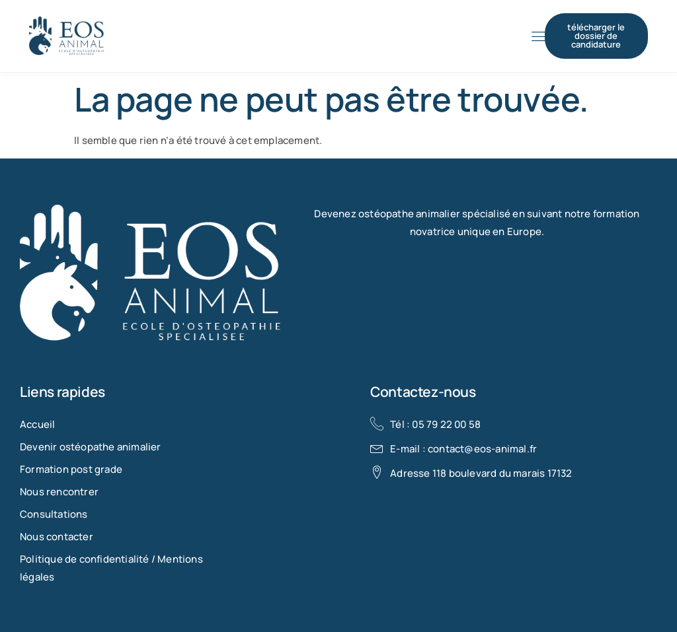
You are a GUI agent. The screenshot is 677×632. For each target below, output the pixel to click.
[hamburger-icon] (538, 37)
